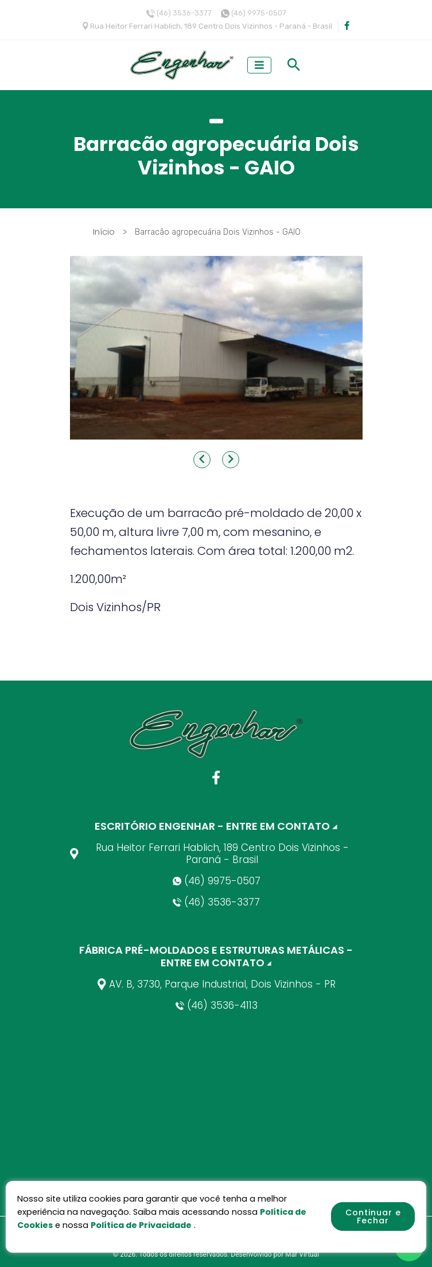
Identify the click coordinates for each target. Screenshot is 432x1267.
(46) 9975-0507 (258, 13)
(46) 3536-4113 (216, 1006)
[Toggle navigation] (259, 65)
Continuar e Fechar (373, 1216)
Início (105, 232)
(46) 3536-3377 (184, 13)
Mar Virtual (302, 1254)
